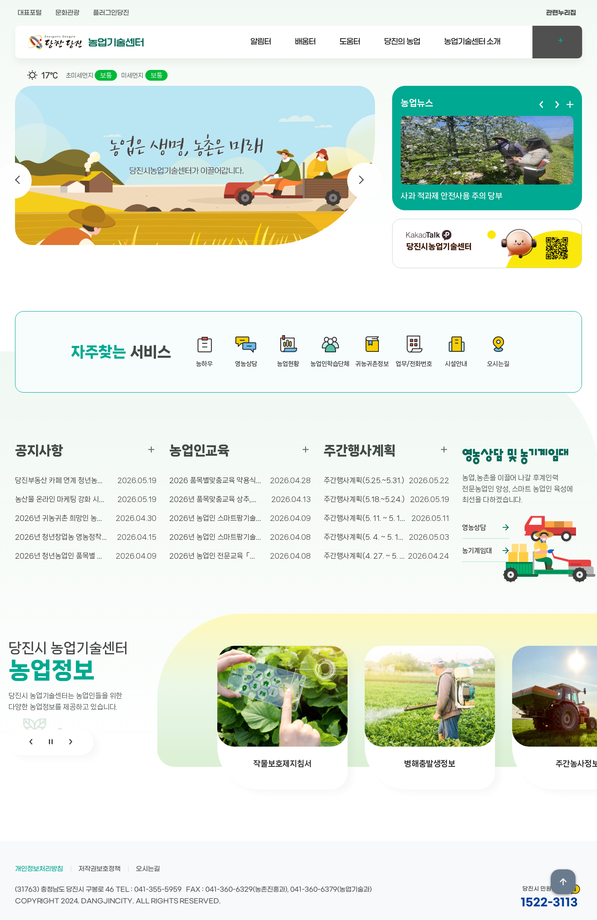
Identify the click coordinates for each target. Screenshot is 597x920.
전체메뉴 (557, 42)
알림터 (260, 41)
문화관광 (67, 13)
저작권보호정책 (99, 869)
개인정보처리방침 (39, 869)
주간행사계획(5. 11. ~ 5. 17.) (364, 518)
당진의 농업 (402, 41)
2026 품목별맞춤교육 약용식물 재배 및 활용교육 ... (215, 480)
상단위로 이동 (563, 881)
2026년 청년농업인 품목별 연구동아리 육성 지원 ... (61, 556)
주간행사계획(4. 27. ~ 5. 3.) (364, 556)
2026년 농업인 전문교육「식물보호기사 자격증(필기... (215, 556)
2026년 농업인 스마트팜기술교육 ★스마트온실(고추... (215, 537)
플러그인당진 (111, 13)
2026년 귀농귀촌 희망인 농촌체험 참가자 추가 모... (61, 518)
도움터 (349, 41)
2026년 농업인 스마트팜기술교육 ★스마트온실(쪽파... (215, 518)
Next (365, 181)
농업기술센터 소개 (472, 41)
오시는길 (148, 869)
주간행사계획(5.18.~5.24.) (364, 499)
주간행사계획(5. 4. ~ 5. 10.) (364, 537)
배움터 (305, 41)
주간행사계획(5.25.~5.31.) (364, 480)
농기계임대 (477, 550)
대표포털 (30, 13)
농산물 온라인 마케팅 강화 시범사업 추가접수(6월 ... (61, 499)
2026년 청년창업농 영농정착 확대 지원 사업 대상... (61, 537)
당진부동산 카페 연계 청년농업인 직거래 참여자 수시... (61, 480)
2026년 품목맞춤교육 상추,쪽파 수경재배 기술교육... (215, 499)
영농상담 (474, 527)
